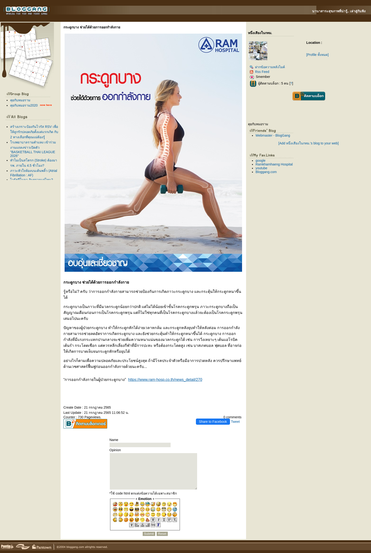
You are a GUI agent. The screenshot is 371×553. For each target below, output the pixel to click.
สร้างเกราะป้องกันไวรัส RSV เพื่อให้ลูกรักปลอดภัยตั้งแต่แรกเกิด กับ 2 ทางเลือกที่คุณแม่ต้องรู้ (34, 132)
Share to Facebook (213, 422)
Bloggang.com (266, 172)
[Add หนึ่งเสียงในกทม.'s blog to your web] (308, 143)
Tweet (235, 422)
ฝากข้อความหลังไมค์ (267, 67)
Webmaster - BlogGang (273, 135)
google (260, 160)
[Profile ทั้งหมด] (317, 55)
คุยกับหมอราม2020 (24, 105)
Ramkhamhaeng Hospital (274, 164)
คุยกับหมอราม (20, 100)
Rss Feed (259, 72)
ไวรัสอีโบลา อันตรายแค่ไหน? (31, 180)
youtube (261, 168)
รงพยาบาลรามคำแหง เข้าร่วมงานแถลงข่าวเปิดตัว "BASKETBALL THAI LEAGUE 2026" (33, 149)
